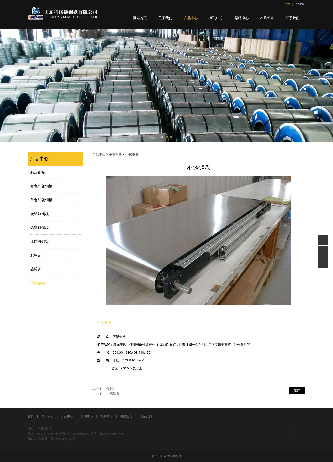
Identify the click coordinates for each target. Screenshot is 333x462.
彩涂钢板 (37, 172)
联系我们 (292, 18)
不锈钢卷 (37, 283)
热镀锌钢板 (39, 227)
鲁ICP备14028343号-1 (166, 456)
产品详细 (104, 322)
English (299, 4)
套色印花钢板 (41, 186)
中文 (287, 4)
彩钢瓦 (35, 255)
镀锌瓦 (35, 269)
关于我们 (165, 18)
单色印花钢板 (41, 199)
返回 (297, 390)
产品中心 (191, 18)
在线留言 (267, 18)
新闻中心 (216, 18)
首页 (31, 416)
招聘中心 (242, 18)
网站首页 (140, 18)
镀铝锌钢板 (39, 213)
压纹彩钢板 (39, 241)
